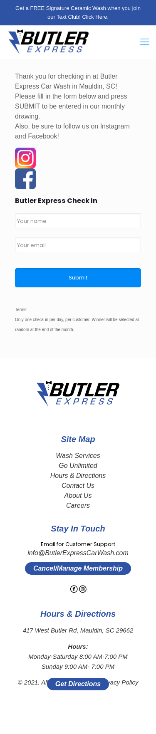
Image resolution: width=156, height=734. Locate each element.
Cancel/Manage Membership (78, 568)
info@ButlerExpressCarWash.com (78, 552)
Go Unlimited (78, 465)
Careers (78, 505)
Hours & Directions (78, 475)
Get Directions (78, 683)
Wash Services (78, 455)
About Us (78, 495)
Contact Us (78, 485)
